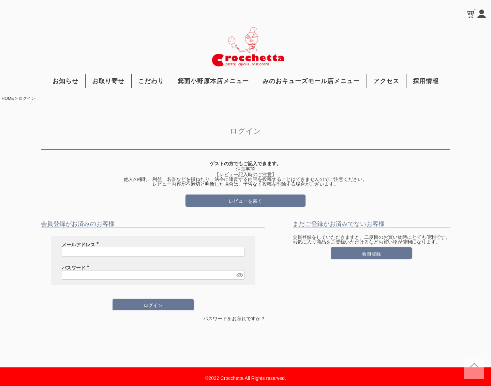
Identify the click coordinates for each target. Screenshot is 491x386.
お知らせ (65, 81)
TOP (474, 371)
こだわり (151, 81)
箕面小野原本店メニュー (213, 81)
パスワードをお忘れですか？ (234, 318)
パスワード (77, 268)
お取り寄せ (108, 81)
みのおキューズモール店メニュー (311, 81)
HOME (8, 98)
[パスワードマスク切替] (239, 275)
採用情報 (426, 81)
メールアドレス (81, 244)
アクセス (386, 81)
